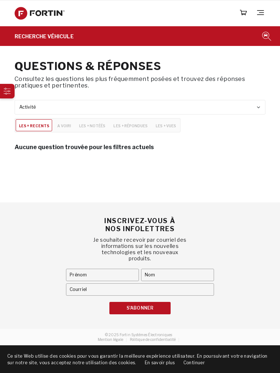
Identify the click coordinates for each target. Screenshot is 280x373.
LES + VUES (166, 126)
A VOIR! (64, 126)
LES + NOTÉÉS (92, 126)
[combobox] (140, 107)
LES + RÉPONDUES (130, 126)
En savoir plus (160, 362)
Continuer (194, 362)
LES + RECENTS (34, 126)
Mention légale (110, 339)
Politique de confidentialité (153, 339)
